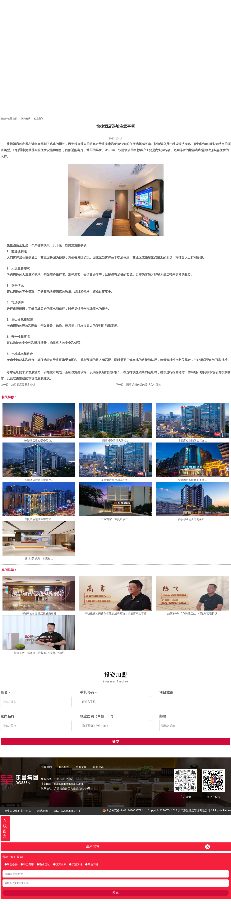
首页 (81, 6)
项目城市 (166, 692)
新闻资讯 (167, 6)
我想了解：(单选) (12, 856)
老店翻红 (116, 6)
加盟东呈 (133, 6)
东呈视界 (150, 6)
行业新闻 (38, 118)
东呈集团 (98, 6)
